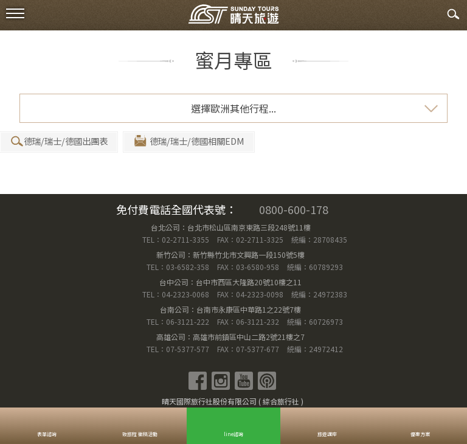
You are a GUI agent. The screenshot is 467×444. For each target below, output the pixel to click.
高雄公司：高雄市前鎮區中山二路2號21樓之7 (230, 336)
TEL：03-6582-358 (178, 267)
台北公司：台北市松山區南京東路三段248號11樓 (231, 227)
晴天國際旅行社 (233, 16)
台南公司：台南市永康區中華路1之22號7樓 (230, 309)
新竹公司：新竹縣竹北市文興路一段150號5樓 (230, 254)
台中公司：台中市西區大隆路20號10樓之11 (230, 282)
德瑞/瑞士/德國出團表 (58, 142)
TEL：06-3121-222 (179, 321)
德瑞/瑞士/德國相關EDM (188, 142)
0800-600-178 (293, 209)
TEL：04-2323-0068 (176, 294)
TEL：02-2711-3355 (175, 239)
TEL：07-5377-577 (178, 349)
